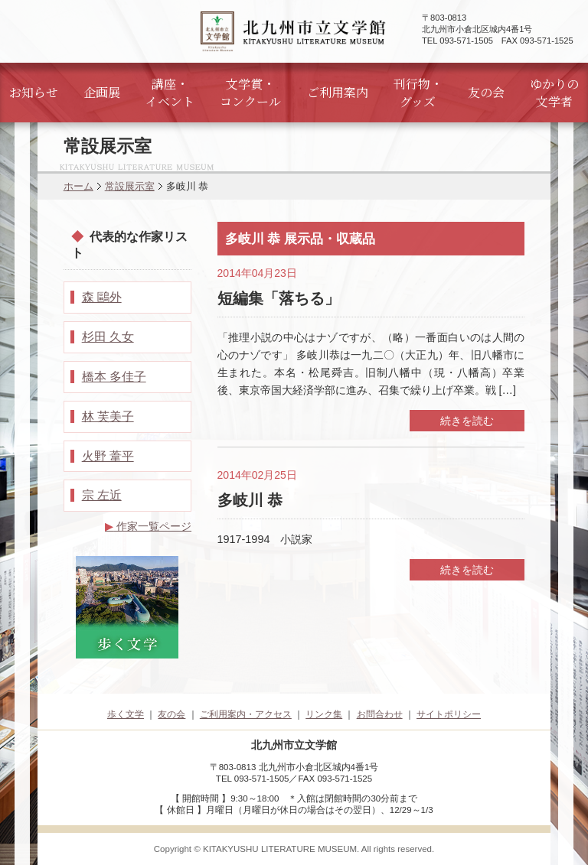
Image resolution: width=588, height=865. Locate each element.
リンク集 (323, 714)
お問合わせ (380, 714)
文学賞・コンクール (250, 92)
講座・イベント (169, 92)
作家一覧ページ (148, 526)
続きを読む (467, 421)
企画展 (101, 92)
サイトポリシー (448, 714)
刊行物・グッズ (418, 92)
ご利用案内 (337, 92)
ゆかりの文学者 (554, 92)
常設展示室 (130, 186)
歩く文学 (125, 714)
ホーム (78, 186)
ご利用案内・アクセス (246, 714)
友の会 (486, 92)
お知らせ (33, 92)
